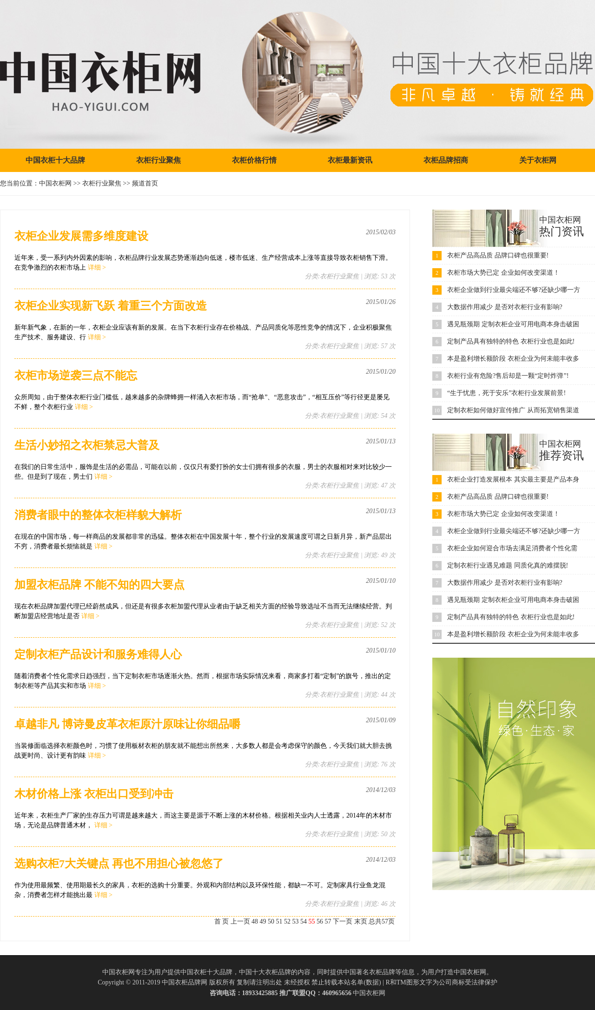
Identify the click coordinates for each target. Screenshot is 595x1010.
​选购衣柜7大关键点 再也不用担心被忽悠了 (119, 864)
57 (328, 921)
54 (303, 921)
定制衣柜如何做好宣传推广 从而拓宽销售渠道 (513, 410)
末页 (360, 921)
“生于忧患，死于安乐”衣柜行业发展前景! (506, 392)
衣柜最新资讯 (350, 160)
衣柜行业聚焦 (158, 160)
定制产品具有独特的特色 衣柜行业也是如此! (511, 341)
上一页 (240, 921)
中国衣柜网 (55, 183)
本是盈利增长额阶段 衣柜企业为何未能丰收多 (513, 358)
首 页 (221, 921)
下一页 (342, 921)
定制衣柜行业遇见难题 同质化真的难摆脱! (507, 565)
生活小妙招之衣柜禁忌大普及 (86, 445)
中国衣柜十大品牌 (55, 160)
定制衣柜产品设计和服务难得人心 (98, 654)
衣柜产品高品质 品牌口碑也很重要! (498, 255)
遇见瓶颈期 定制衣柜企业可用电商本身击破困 (513, 324)
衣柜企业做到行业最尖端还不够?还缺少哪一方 (513, 289)
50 (271, 921)
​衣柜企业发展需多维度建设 (81, 236)
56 (320, 921)
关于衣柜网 (537, 160)
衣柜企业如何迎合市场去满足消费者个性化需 (512, 548)
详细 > (97, 267)
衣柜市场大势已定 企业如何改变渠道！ (503, 272)
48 (254, 921)
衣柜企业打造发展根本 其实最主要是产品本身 (513, 479)
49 (263, 921)
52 (287, 921)
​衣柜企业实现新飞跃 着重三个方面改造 (110, 306)
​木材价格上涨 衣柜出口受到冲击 (93, 794)
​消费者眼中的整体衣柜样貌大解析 (98, 515)
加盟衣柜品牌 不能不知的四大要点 (99, 585)
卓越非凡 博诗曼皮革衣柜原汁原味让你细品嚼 (127, 724)
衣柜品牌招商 (445, 160)
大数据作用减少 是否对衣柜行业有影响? (504, 307)
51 (279, 921)
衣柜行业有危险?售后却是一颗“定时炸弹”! (508, 375)
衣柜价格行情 (254, 160)
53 (295, 921)
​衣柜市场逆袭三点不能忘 (75, 376)
